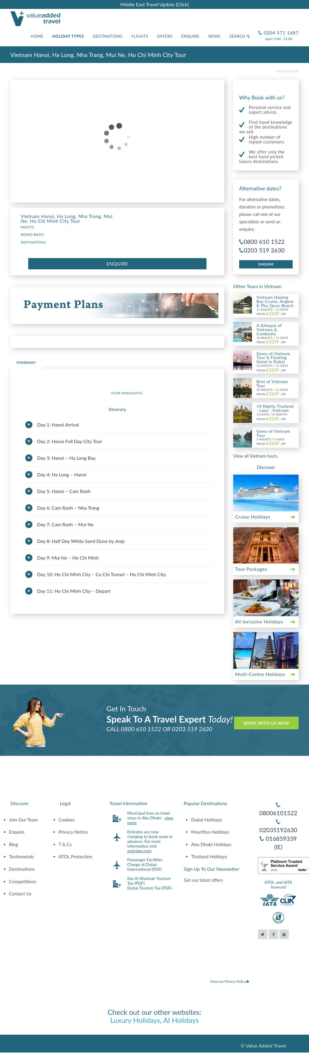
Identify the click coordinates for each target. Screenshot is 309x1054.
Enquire (190, 36)
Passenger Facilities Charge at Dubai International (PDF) (144, 864)
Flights (139, 36)
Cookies (67, 819)
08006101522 (278, 812)
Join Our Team (23, 819)
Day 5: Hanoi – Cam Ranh (64, 491)
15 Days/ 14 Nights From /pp (271, 417)
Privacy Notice (73, 832)
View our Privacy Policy (229, 981)
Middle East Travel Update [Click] (154, 4)
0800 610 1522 (264, 241)
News (214, 36)
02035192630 (278, 829)
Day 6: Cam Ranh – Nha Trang (68, 508)
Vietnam (258, 456)
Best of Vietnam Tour (272, 383)
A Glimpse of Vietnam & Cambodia (269, 329)
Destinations (107, 36)
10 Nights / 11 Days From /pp (272, 340)
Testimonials (21, 856)
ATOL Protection (75, 856)
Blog (13, 844)
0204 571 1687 (280, 30)
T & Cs (65, 844)
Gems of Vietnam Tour (273, 433)
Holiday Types (68, 36)
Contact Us (20, 893)
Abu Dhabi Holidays (211, 844)
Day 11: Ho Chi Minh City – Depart (73, 591)
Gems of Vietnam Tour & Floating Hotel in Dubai (273, 357)
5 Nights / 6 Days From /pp (271, 441)
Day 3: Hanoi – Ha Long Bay (66, 458)
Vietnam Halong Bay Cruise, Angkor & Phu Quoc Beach (275, 301)
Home (37, 36)
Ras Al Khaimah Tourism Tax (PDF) (149, 881)
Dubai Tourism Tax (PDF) (149, 887)
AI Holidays (181, 1020)
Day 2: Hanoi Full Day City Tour (69, 441)
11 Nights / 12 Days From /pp (272, 312)
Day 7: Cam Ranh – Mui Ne (65, 524)
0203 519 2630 (264, 250)
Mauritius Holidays (210, 832)
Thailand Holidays (209, 856)
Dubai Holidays (206, 819)
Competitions (22, 881)
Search (239, 36)
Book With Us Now (266, 723)
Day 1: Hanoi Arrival (58, 424)
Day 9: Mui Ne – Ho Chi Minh (68, 557)
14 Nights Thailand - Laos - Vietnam (275, 408)
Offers (165, 36)
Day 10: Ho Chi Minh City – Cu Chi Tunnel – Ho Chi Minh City (101, 574)
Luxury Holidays (135, 1020)
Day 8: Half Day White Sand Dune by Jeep (80, 541)
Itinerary (26, 362)
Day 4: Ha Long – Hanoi (61, 474)
